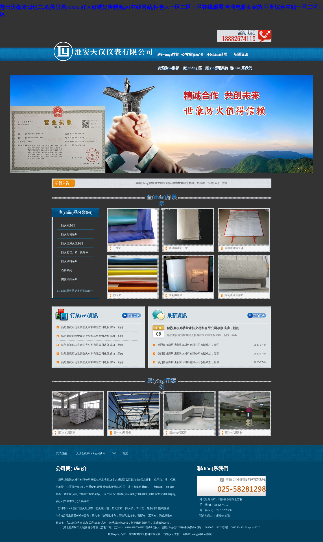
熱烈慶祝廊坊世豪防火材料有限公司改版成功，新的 (188, 344)
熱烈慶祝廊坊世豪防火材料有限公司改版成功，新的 (92, 344)
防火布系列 (68, 225)
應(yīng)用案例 (216, 68)
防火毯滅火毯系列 (72, 243)
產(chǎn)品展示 (216, 56)
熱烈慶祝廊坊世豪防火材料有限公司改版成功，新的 (188, 353)
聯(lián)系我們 (241, 68)
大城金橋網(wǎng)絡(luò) (90, 453)
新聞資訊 (241, 54)
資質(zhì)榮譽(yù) (168, 70)
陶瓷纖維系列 (69, 279)
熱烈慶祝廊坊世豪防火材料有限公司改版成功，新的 (92, 327)
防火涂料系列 (69, 261)
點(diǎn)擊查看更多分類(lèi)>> (75, 290)
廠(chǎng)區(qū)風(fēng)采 (192, 70)
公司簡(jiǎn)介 (192, 54)
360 (114, 453)
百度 (125, 453)
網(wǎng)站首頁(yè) (168, 56)
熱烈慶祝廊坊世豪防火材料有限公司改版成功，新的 (203, 328)
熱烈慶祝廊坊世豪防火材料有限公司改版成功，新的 (92, 336)
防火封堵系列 (69, 234)
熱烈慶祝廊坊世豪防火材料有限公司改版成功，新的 (92, 362)
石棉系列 (66, 270)
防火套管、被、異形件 (74, 252)
